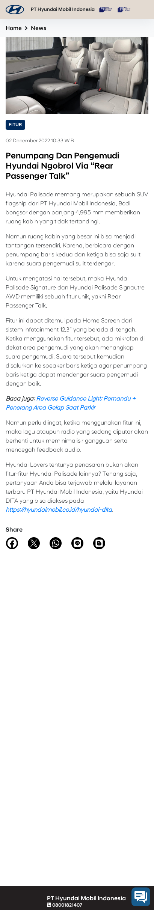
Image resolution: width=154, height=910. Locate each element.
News (38, 28)
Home (14, 28)
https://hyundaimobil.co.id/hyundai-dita (59, 510)
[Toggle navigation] (141, 10)
